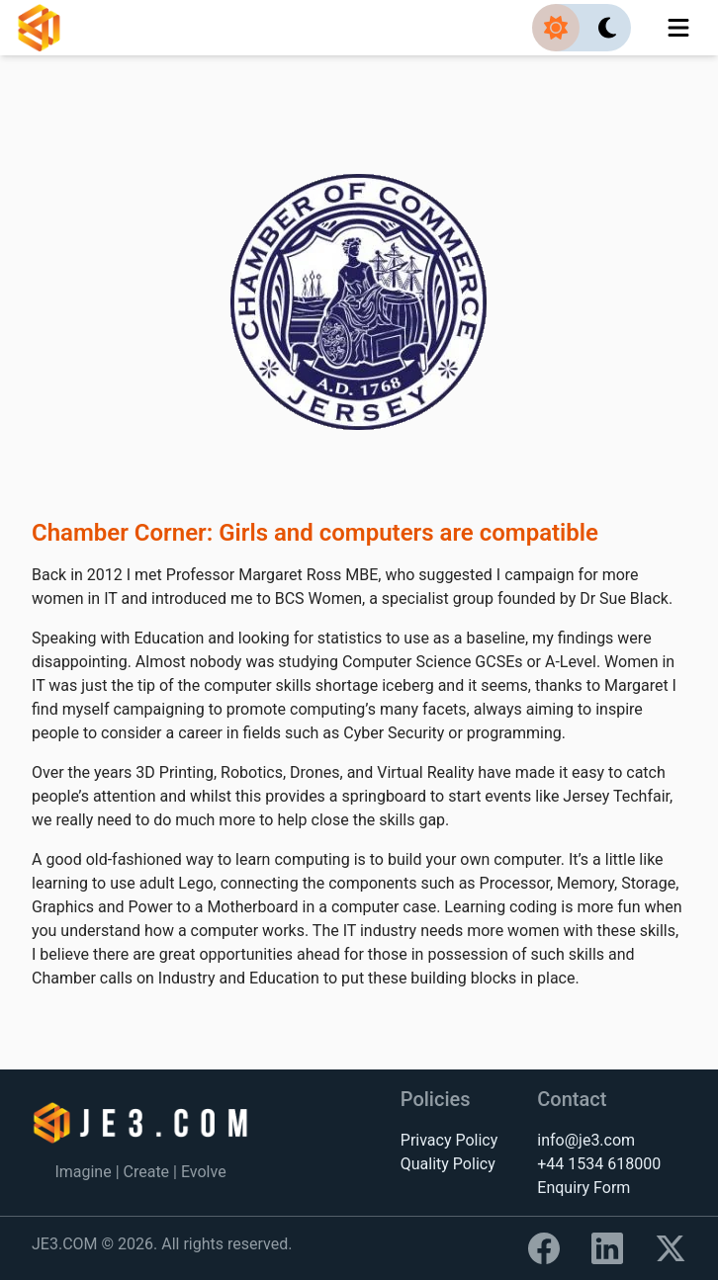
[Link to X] (670, 1248)
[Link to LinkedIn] (607, 1248)
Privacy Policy (449, 1140)
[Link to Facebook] (544, 1248)
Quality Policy (448, 1163)
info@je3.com (586, 1140)
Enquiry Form (583, 1187)
